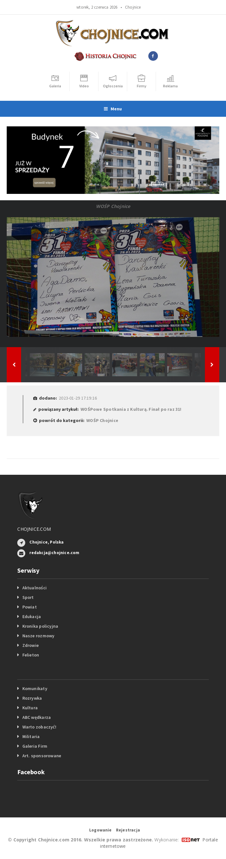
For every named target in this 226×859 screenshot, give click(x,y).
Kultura (30, 708)
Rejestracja (128, 830)
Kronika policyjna (40, 626)
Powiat (29, 607)
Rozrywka (32, 698)
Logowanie (100, 830)
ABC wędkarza (36, 717)
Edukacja (31, 616)
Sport (28, 597)
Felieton (30, 655)
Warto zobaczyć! (39, 727)
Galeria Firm (35, 746)
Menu (113, 109)
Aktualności (34, 588)
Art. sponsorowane (41, 756)
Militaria (31, 736)
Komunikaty (34, 688)
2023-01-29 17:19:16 (78, 398)
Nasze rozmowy (38, 636)
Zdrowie (30, 645)
